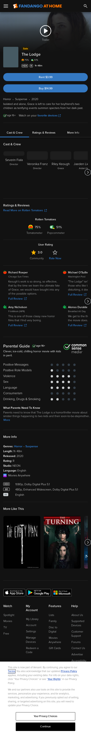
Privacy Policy (69, 671)
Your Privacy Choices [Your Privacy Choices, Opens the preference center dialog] (46, 716)
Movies (7, 621)
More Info (73, 132)
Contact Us (78, 648)
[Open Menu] (6, 6)
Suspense (31, 446)
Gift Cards (55, 648)
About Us (77, 615)
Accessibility (78, 660)
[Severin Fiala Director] (14, 172)
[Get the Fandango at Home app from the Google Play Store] (38, 592)
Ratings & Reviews (43, 132)
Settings (31, 631)
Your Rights (54, 679)
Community (37, 258)
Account (31, 625)
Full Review (17, 298)
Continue (45, 726)
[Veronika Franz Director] (37, 172)
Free (6, 633)
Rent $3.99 (45, 77)
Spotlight (8, 615)
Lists (51, 615)
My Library (32, 619)
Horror (18, 446)
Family (53, 621)
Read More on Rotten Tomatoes (25, 210)
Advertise (77, 654)
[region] (45, 697)
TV (5, 627)
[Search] (85, 6)
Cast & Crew (14, 132)
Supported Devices (77, 623)
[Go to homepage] (37, 6)
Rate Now (55, 258)
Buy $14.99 (45, 88)
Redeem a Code (32, 650)
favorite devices (49, 115)
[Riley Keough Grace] (60, 172)
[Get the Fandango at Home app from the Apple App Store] (14, 592)
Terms (11, 671)
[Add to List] (85, 65)
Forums (76, 642)
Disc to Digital (53, 629)
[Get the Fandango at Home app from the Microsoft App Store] (62, 592)
